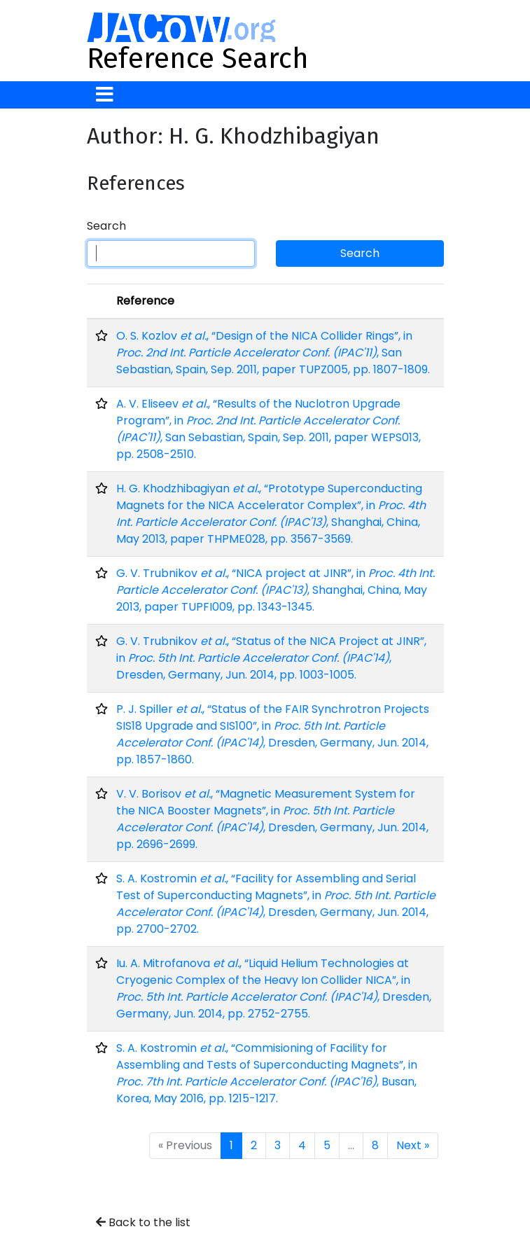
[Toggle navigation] (105, 95)
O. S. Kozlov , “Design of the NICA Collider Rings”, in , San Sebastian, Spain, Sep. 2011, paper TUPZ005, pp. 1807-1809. (273, 352)
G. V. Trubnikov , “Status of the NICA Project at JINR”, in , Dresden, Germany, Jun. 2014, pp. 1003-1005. (271, 658)
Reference (145, 301)
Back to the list (143, 1222)
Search (106, 226)
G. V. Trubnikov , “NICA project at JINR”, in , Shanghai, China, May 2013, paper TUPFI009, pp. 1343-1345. (275, 590)
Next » (412, 1145)
